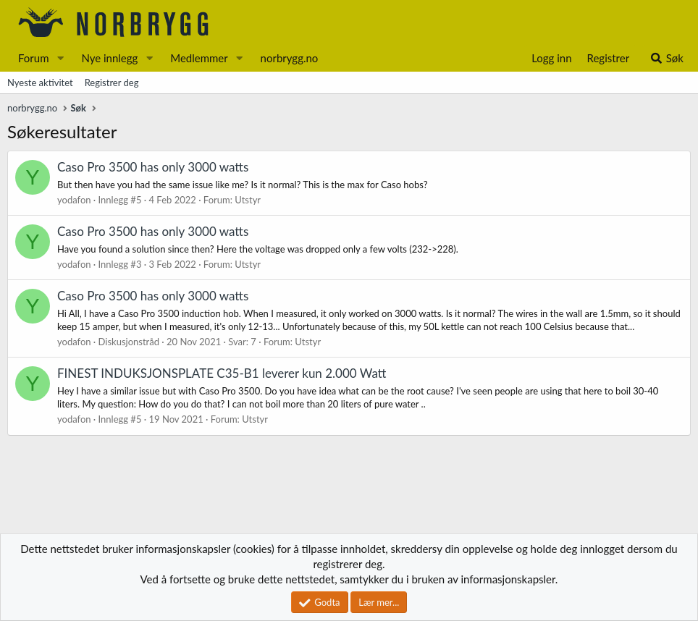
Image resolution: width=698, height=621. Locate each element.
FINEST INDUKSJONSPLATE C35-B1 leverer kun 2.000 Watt (221, 373)
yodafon (74, 200)
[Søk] (666, 58)
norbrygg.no (290, 57)
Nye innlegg (109, 57)
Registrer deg (112, 82)
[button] (60, 58)
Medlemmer (199, 57)
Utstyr (248, 200)
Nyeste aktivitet (40, 82)
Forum (33, 57)
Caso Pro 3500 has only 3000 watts (152, 166)
